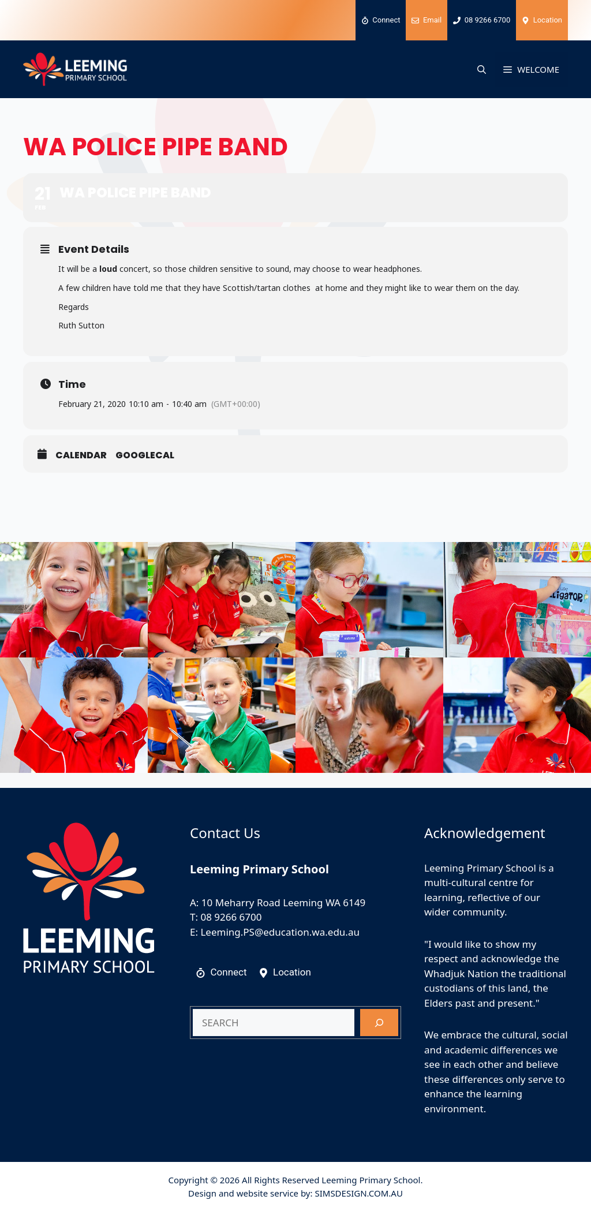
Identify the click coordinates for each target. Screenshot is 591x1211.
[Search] (379, 1023)
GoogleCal (144, 455)
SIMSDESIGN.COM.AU (358, 1193)
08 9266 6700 (230, 917)
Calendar (81, 455)
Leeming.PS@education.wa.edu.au (280, 932)
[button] (482, 69)
